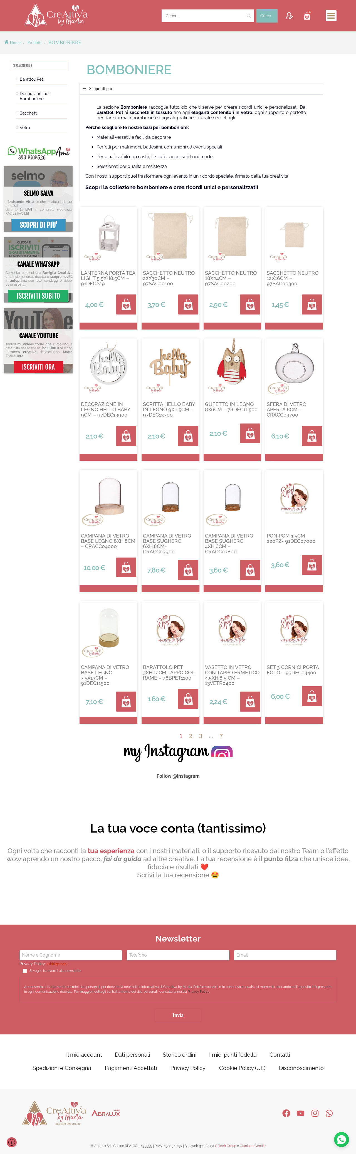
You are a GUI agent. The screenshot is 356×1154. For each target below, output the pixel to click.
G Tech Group (225, 1146)
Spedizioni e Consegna (62, 1068)
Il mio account (84, 1054)
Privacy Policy (198, 992)
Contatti (280, 1054)
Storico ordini (179, 1054)
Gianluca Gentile (253, 1146)
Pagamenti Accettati (131, 1068)
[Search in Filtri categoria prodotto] (38, 66)
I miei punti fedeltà (233, 1054)
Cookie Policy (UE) (242, 1068)
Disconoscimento (301, 1068)
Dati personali (132, 1054)
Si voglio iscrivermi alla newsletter (55, 971)
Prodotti (34, 42)
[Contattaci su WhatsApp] (341, 1139)
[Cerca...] (267, 16)
